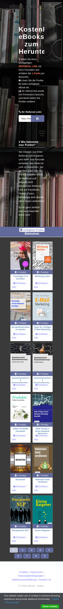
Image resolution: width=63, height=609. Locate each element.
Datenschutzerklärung (24, 579)
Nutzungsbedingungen (30, 575)
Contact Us (44, 579)
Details (55, 599)
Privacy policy (12, 602)
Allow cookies (50, 606)
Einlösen (19, 283)
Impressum (36, 572)
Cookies (23, 572)
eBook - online (25, 6)
